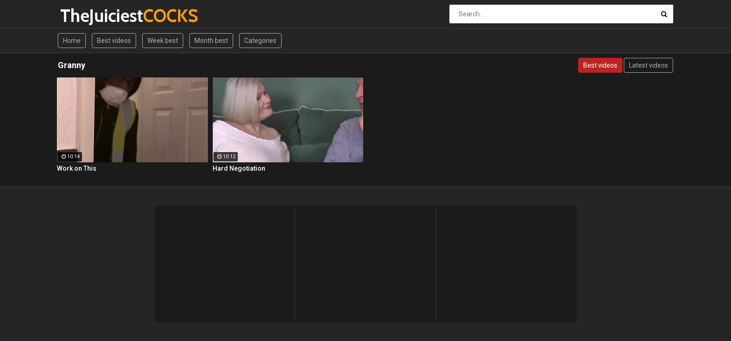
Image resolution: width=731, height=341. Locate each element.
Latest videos (648, 65)
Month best (211, 40)
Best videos (114, 40)
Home (72, 40)
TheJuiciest (84, 16)
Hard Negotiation (239, 168)
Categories (260, 40)
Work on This (77, 168)
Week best (162, 40)
